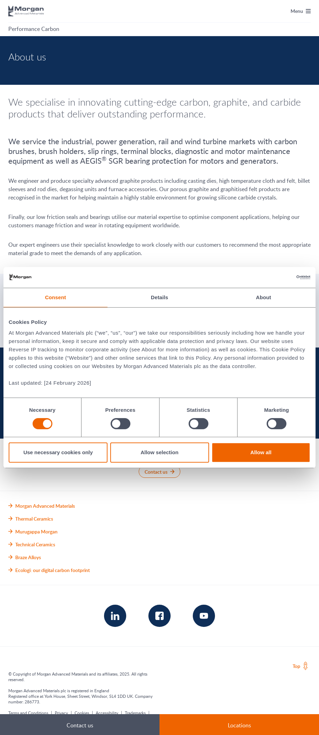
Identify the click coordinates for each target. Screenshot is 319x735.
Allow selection (159, 452)
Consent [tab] (55, 297)
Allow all (260, 452)
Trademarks (135, 713)
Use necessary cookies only (58, 452)
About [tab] (263, 297)
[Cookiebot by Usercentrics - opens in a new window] (280, 277)
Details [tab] (159, 297)
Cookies (82, 713)
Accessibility (107, 713)
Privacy (61, 713)
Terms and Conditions (28, 713)
